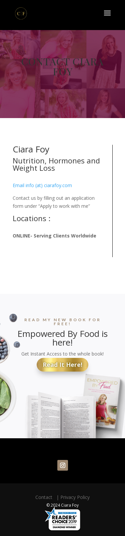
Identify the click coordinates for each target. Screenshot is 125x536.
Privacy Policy (75, 497)
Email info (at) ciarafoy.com (42, 185)
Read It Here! (62, 365)
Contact (45, 497)
